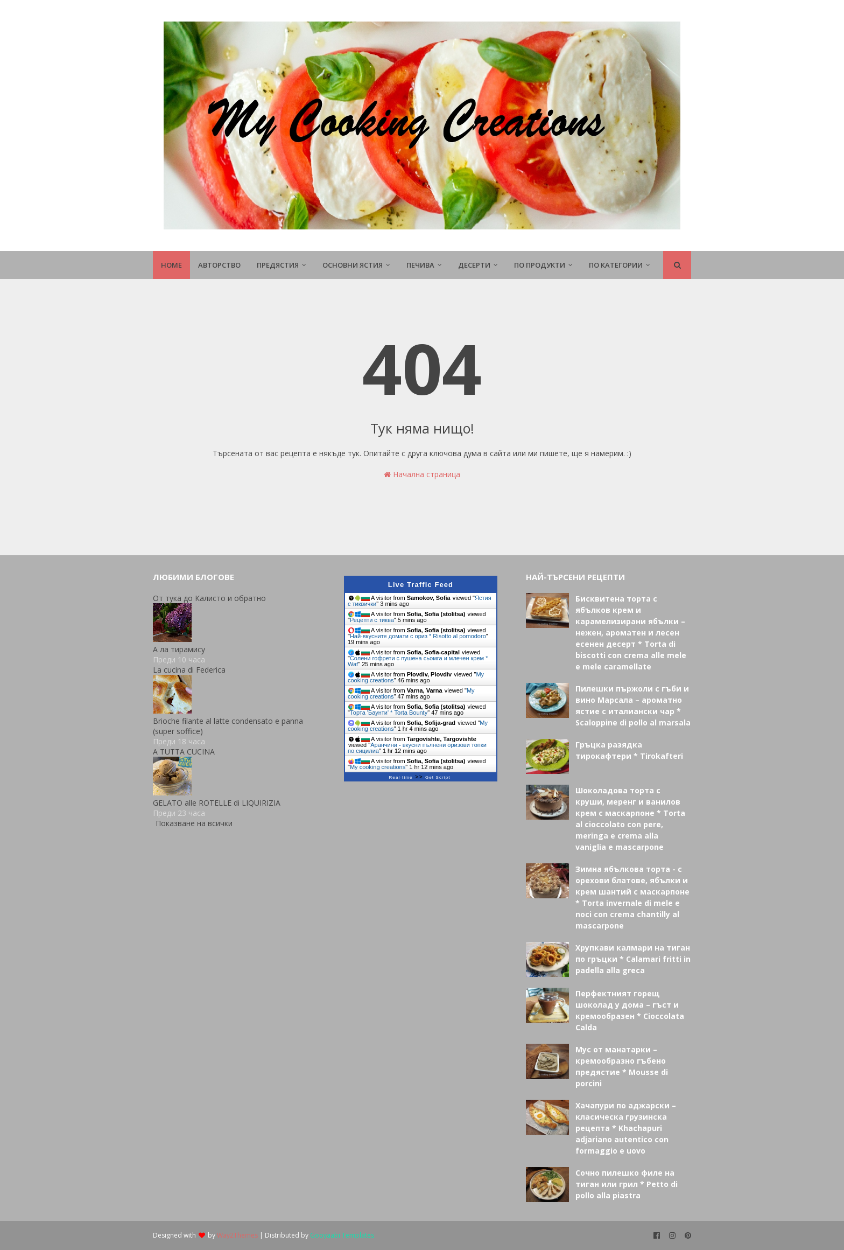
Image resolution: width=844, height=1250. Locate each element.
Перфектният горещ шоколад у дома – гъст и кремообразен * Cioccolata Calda (629, 1010)
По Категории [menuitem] (616, 265)
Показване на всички (194, 823)
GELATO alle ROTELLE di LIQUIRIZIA (216, 803)
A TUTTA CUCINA (184, 751)
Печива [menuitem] (420, 265)
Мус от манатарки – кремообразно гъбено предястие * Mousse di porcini (621, 1066)
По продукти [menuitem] (539, 265)
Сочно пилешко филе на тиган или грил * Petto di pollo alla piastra (626, 1184)
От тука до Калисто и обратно (209, 598)
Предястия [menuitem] (278, 265)
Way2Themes (237, 1235)
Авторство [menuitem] (219, 265)
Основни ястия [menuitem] (352, 265)
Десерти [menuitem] (474, 265)
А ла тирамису (179, 649)
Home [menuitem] (171, 265)
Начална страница (422, 474)
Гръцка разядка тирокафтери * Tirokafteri (629, 750)
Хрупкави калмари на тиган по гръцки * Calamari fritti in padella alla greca (633, 958)
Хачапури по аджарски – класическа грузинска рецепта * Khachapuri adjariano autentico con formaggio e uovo (625, 1128)
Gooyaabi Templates (342, 1235)
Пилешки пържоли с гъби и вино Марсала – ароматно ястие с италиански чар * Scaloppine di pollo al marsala (633, 705)
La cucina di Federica (189, 670)
